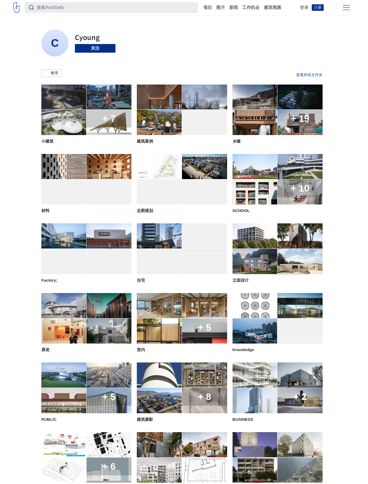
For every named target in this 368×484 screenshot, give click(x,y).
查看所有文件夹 (309, 75)
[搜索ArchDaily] (116, 7)
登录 (304, 8)
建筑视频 (272, 8)
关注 (95, 48)
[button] (51, 73)
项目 (207, 8)
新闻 (233, 8)
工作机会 (251, 8)
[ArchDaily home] (16, 7)
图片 (220, 8)
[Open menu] (346, 7)
